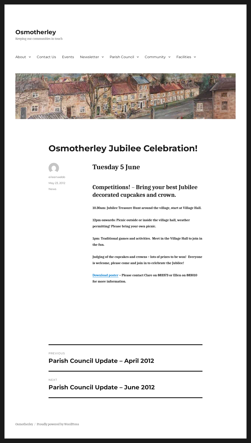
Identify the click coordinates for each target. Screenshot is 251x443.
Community (155, 57)
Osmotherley (35, 32)
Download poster (105, 275)
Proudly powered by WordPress (58, 424)
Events (68, 57)
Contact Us (46, 57)
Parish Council (122, 57)
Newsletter (89, 57)
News (52, 189)
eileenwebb (57, 177)
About (20, 57)
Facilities (183, 57)
